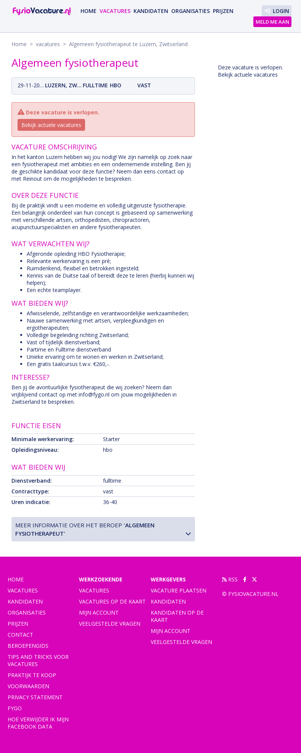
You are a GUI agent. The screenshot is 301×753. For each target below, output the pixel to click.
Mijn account (99, 612)
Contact (20, 634)
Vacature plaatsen (178, 590)
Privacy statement (35, 697)
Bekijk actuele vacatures (51, 124)
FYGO (15, 708)
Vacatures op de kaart (112, 601)
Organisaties (190, 10)
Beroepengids (28, 645)
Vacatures (94, 590)
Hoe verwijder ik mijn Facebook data (38, 723)
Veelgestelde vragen (109, 623)
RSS (230, 579)
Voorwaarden (28, 686)
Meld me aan (272, 21)
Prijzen (223, 10)
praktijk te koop (32, 675)
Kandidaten (151, 10)
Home (88, 10)
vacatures (115, 10)
